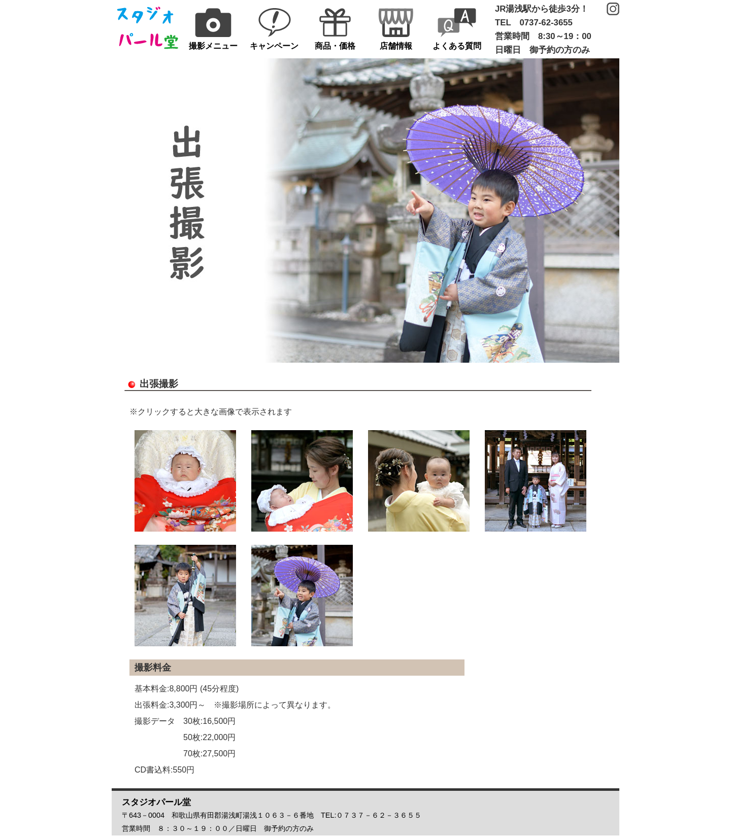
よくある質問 (457, 29)
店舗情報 (396, 29)
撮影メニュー (213, 29)
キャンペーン (274, 29)
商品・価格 (335, 29)
